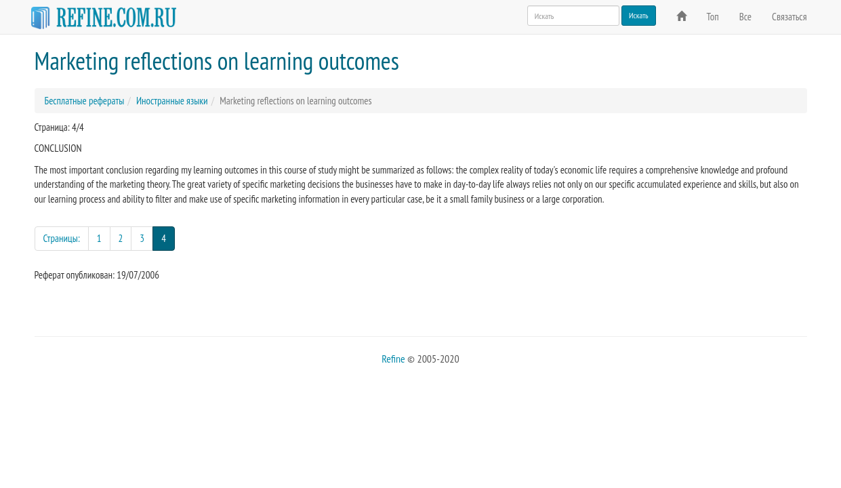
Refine (393, 358)
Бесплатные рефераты (85, 100)
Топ (713, 16)
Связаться (789, 16)
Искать (639, 15)
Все (745, 16)
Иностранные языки (172, 100)
